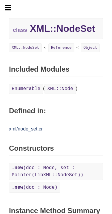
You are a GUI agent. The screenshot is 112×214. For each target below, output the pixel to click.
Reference (61, 47)
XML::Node (60, 89)
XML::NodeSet (25, 47)
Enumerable (26, 89)
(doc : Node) (35, 187)
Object (90, 47)
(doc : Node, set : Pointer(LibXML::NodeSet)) (47, 171)
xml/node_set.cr (26, 128)
